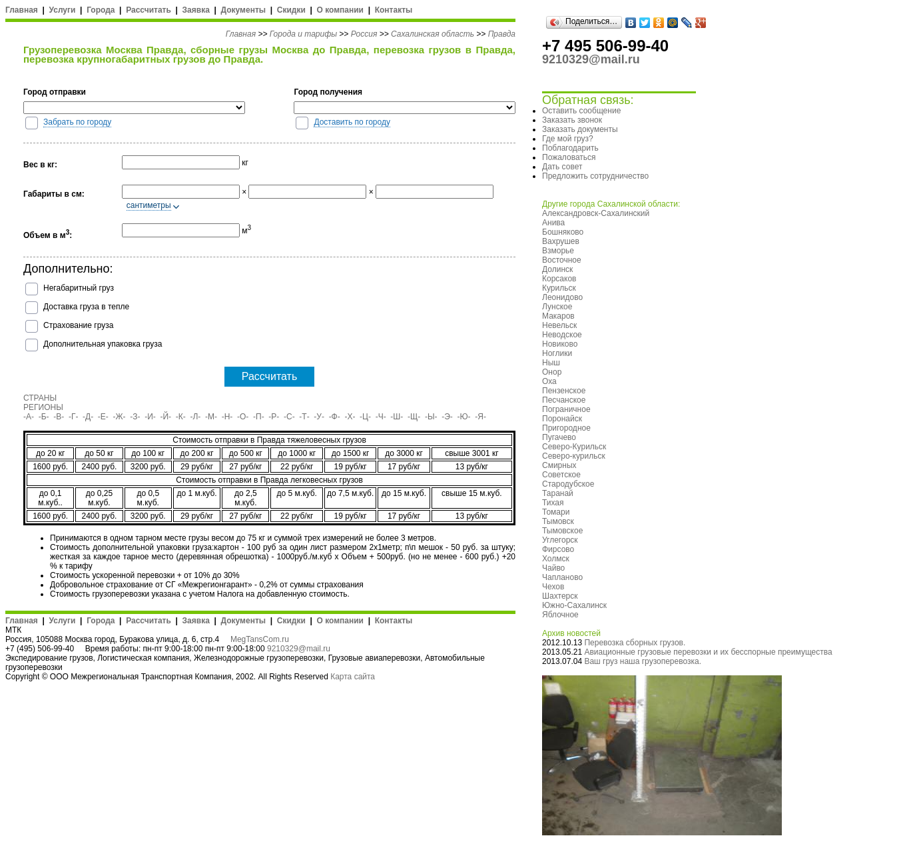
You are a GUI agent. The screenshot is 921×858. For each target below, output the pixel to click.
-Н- (227, 416)
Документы (243, 10)
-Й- (166, 416)
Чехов (553, 586)
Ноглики (557, 353)
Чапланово (562, 577)
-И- (150, 416)
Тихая (553, 502)
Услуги (62, 10)
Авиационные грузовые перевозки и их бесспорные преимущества (708, 652)
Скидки (291, 10)
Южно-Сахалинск (574, 605)
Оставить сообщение (581, 110)
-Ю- (464, 416)
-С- (289, 416)
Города (101, 10)
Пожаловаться (569, 157)
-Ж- (119, 416)
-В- (58, 416)
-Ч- (381, 416)
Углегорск (560, 540)
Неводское (562, 334)
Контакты (394, 10)
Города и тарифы (303, 34)
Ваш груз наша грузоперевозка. (642, 661)
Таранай (557, 493)
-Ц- (365, 416)
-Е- (103, 416)
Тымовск (558, 521)
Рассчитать (148, 10)
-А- (28, 416)
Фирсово (558, 549)
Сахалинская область (432, 34)
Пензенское (563, 390)
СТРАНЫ (40, 398)
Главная (21, 10)
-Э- (447, 416)
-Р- (273, 416)
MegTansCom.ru (259, 639)
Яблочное (560, 614)
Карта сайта (352, 676)
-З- (135, 416)
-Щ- (414, 416)
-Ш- (396, 416)
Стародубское (568, 484)
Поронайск (562, 418)
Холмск (555, 558)
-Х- (349, 416)
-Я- (480, 416)
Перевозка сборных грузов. (634, 642)
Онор (551, 372)
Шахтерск (560, 596)
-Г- (74, 416)
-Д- (88, 416)
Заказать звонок (572, 120)
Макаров (558, 316)
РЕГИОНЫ (43, 407)
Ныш (551, 362)
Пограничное (566, 409)
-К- (181, 416)
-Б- (44, 416)
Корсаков (559, 278)
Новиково (559, 344)
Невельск (559, 325)
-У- (319, 416)
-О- (242, 416)
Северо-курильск (573, 456)
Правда (501, 34)
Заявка (196, 10)
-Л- (195, 416)
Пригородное (566, 428)
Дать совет (562, 166)
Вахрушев (560, 241)
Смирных (559, 465)
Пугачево (559, 437)
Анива (553, 222)
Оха (549, 381)
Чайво (553, 568)
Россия (364, 34)
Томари (555, 512)
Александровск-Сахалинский (595, 213)
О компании (340, 10)
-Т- (304, 416)
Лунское (557, 306)
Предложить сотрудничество (595, 176)
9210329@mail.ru (298, 648)
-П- (258, 416)
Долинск (557, 269)
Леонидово (562, 297)
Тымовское (562, 530)
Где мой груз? (567, 138)
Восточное (561, 260)
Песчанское (563, 400)
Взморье (558, 250)
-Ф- (334, 416)
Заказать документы (580, 129)
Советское (561, 474)
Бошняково (562, 232)
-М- (211, 416)
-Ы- (431, 416)
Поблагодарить (570, 148)
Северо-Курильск (574, 446)
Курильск (559, 288)
